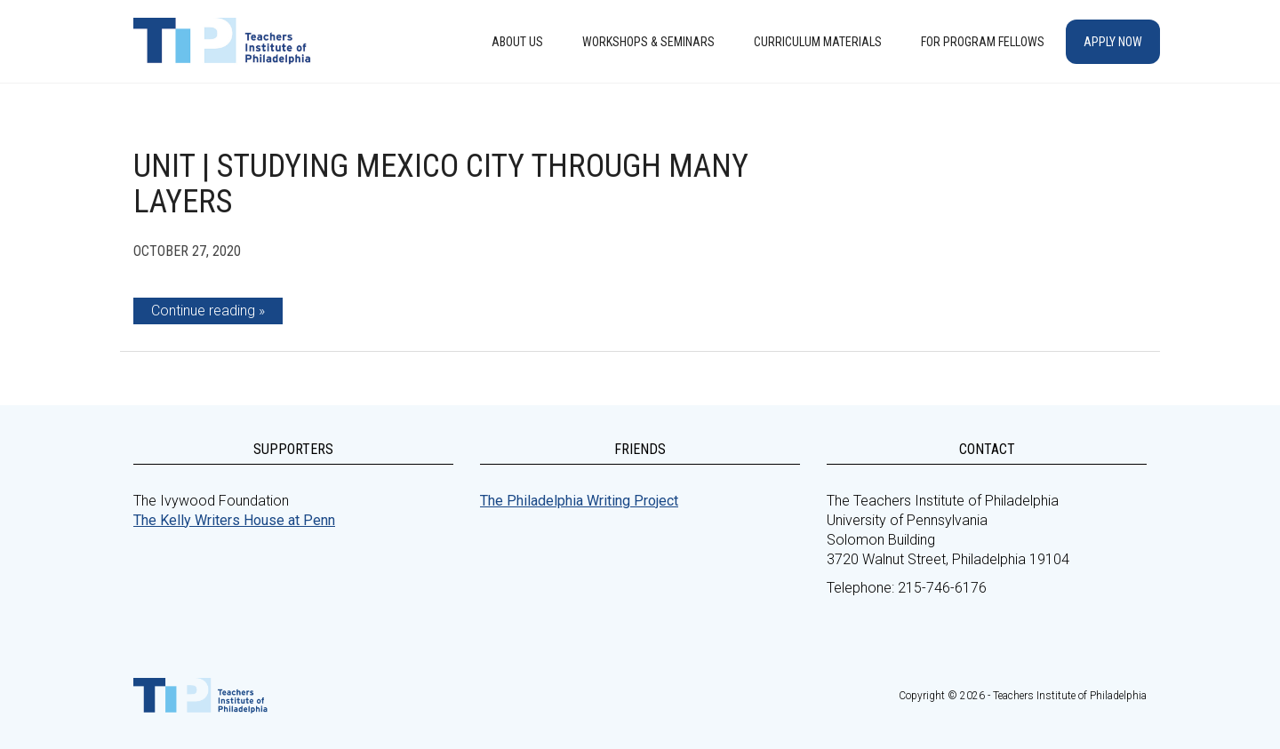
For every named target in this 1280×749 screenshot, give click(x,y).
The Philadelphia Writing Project (579, 500)
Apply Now (1113, 42)
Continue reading (203, 310)
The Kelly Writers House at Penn (234, 520)
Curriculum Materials (818, 42)
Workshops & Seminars (648, 42)
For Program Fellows (982, 42)
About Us (517, 42)
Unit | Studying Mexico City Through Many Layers (440, 183)
